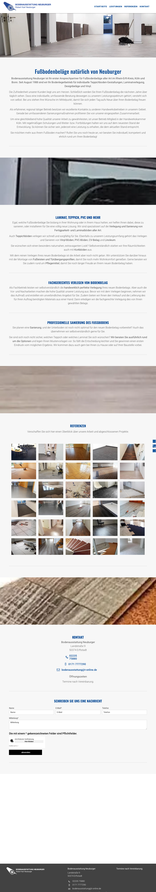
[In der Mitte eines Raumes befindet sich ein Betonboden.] (132, 490)
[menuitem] (100, 6)
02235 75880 (78, 881)
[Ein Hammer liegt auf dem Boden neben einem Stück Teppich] (78, 490)
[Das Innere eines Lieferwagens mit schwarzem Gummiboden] (50, 508)
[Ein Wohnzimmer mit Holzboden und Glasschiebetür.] (78, 452)
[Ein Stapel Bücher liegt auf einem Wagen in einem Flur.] (50, 452)
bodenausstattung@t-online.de (86, 888)
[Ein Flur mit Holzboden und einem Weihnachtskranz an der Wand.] (132, 452)
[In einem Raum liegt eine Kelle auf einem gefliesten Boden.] (50, 490)
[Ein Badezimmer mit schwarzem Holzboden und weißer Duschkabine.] (105, 508)
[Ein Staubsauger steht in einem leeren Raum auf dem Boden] (50, 471)
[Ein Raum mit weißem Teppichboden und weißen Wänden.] (132, 546)
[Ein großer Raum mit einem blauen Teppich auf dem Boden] (132, 527)
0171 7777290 (79, 884)
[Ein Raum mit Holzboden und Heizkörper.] (78, 508)
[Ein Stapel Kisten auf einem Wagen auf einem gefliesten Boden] (23, 546)
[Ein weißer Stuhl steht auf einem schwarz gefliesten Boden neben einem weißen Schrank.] (105, 490)
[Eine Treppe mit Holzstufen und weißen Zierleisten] (78, 546)
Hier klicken (29, 741)
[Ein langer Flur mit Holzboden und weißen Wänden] (132, 471)
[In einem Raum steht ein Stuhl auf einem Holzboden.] (105, 527)
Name (11, 708)
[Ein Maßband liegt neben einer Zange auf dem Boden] (132, 508)
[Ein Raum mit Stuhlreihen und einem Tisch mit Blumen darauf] (23, 452)
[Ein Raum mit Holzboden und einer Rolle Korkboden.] (105, 546)
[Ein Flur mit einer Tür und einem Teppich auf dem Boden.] (23, 508)
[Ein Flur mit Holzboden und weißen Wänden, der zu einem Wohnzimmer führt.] (78, 527)
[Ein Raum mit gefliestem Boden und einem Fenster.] (78, 471)
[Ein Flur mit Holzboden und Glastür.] (50, 527)
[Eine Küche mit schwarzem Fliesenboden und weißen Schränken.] (105, 452)
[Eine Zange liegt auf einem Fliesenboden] (23, 527)
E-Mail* (59, 708)
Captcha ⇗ (13, 745)
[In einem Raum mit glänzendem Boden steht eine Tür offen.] (23, 490)
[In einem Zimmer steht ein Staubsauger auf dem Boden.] (23, 471)
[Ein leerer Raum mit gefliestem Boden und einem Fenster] (105, 471)
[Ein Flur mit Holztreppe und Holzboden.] (50, 546)
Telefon (105, 708)
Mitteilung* (13, 718)
